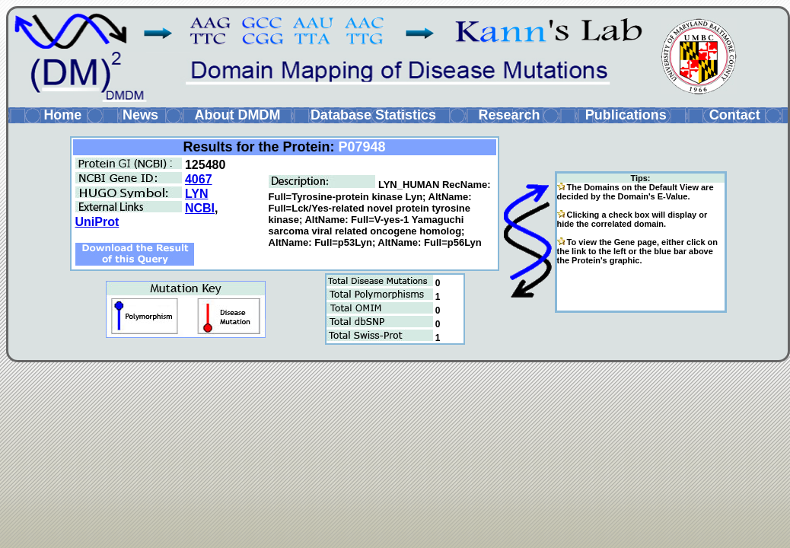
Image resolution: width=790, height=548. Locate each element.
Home (62, 115)
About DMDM (237, 115)
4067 (198, 179)
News (140, 115)
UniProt (97, 221)
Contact (734, 115)
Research (509, 115)
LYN (197, 193)
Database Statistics (373, 115)
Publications (626, 115)
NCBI (200, 208)
